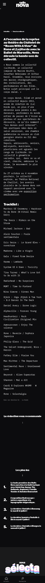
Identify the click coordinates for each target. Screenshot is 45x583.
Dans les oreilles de (11, 400)
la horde (25, 400)
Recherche (22, 579)
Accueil (6, 579)
